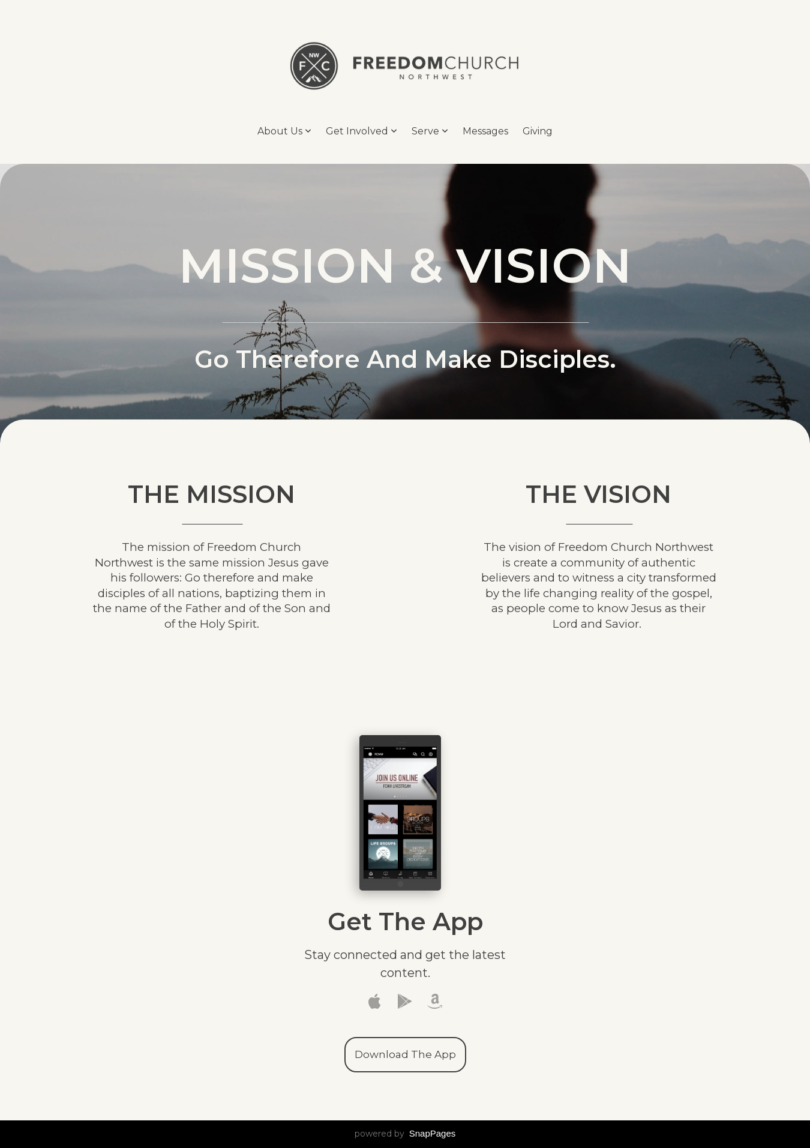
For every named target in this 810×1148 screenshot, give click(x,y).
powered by (405, 1133)
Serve (430, 131)
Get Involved (361, 131)
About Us (284, 131)
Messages (485, 131)
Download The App (405, 1054)
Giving (538, 131)
